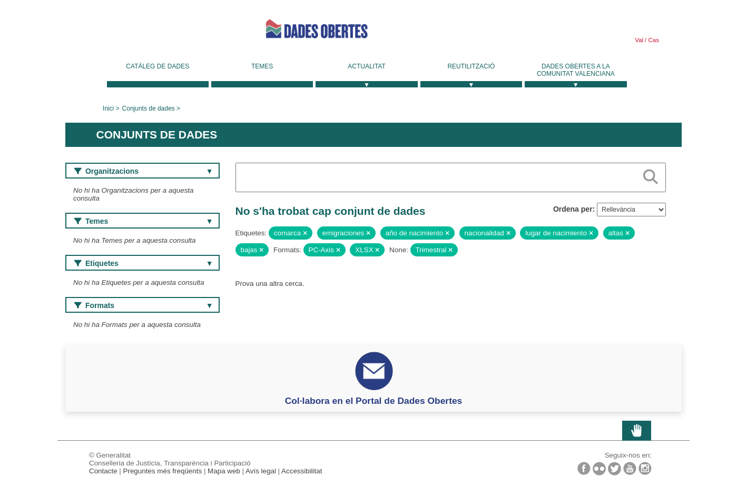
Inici (108, 108)
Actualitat (367, 66)
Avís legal (260, 471)
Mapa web (224, 471)
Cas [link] (652, 40)
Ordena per (573, 209)
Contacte (103, 471)
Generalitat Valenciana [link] (144, 32)
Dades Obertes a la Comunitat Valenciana (576, 70)
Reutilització (471, 66)
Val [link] (639, 40)
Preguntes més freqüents (162, 471)
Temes (262, 66)
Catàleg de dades (157, 66)
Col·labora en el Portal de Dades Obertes (374, 400)
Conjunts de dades (148, 108)
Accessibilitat (301, 471)
